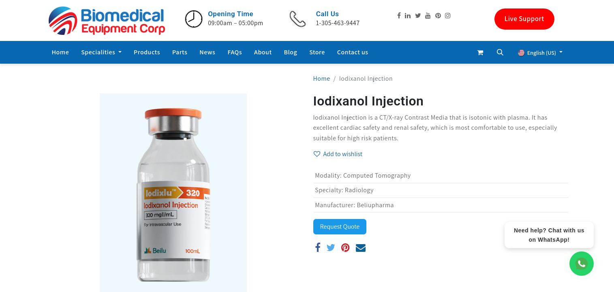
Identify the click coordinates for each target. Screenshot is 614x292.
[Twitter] (331, 247)
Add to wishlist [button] (338, 154)
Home (321, 78)
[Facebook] (318, 247)
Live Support (524, 18)
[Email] (361, 247)
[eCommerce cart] (479, 52)
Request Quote (340, 226)
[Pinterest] (345, 247)
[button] (500, 52)
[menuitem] (60, 52)
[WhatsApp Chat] (581, 263)
